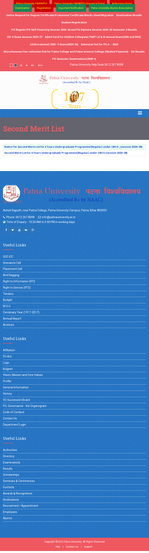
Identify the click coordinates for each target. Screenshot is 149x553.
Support (88, 546)
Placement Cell (12, 268)
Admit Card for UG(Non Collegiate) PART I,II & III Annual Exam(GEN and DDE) (93, 36)
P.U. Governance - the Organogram (25, 406)
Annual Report (12, 318)
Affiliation (9, 350)
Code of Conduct (13, 412)
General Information (16, 387)
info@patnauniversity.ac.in (59, 217)
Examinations (11, 462)
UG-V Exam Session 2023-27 (24, 36)
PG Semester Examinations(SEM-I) (74, 58)
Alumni (7, 518)
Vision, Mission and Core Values (23, 375)
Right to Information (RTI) (19, 281)
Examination (22, 7)
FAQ (58, 546)
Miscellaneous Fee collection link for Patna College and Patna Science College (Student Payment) (66, 51)
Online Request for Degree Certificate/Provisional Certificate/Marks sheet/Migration (60, 15)
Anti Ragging (11, 275)
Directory (8, 456)
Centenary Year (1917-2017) (21, 312)
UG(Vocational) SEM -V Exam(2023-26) (54, 44)
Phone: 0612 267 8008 (20, 217)
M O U (6, 306)
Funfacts (8, 487)
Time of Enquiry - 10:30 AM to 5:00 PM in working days (40, 222)
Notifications (11, 499)
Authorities (10, 450)
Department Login (14, 424)
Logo (6, 362)
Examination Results (129, 15)
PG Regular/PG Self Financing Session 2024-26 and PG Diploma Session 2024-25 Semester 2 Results (74, 29)
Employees (10, 512)
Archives (8, 324)
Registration (44, 7)
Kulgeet (8, 368)
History (7, 393)
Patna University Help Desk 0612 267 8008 (96, 64)
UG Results (138, 51)
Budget (7, 299)
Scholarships (11, 474)
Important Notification (71, 7)
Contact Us (10, 418)
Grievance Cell (12, 262)
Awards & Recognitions (17, 493)
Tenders (8, 293)
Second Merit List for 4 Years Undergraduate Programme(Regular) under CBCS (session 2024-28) (66, 152)
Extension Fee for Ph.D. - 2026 (99, 44)
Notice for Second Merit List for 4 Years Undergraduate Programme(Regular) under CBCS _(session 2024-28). (73, 146)
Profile (7, 381)
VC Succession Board (16, 399)
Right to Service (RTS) (17, 287)
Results (7, 468)
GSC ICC (8, 256)
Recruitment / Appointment (20, 505)
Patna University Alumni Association (112, 7)
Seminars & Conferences (19, 481)
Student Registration (74, 22)
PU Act (7, 356)
